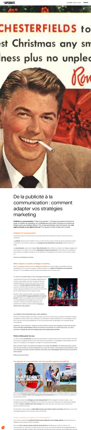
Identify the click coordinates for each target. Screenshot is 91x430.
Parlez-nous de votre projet (21, 355)
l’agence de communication (28, 393)
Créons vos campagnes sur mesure (24, 257)
